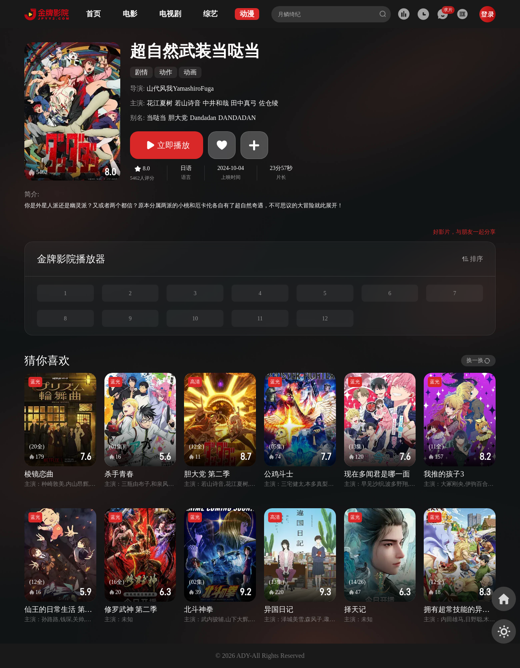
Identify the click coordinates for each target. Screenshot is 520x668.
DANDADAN (237, 117)
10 (195, 319)
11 (259, 319)
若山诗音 (188, 103)
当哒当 (156, 117)
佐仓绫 (268, 103)
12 (325, 319)
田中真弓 (244, 103)
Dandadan (203, 117)
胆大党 (178, 117)
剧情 (141, 72)
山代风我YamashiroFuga (180, 88)
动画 (190, 72)
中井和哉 (216, 103)
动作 (165, 72)
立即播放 (166, 145)
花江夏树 (160, 103)
